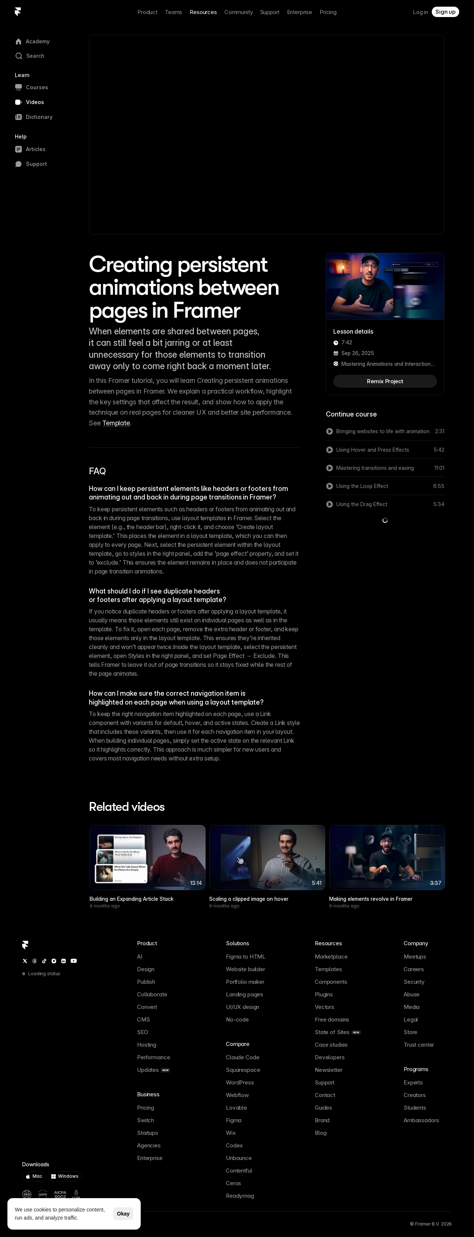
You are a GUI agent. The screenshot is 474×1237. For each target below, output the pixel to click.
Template (116, 423)
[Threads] (34, 961)
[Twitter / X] (25, 961)
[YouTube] (73, 960)
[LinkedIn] (63, 961)
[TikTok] (44, 961)
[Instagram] (54, 961)
